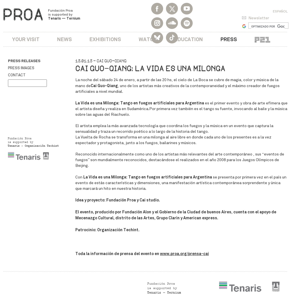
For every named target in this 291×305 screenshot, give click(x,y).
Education (188, 39)
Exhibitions (105, 39)
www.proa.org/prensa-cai (184, 253)
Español (280, 11)
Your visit (26, 39)
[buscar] (267, 26)
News (64, 39)
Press (229, 39)
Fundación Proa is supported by (64, 14)
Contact (17, 75)
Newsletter (258, 18)
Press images (21, 68)
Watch (148, 39)
